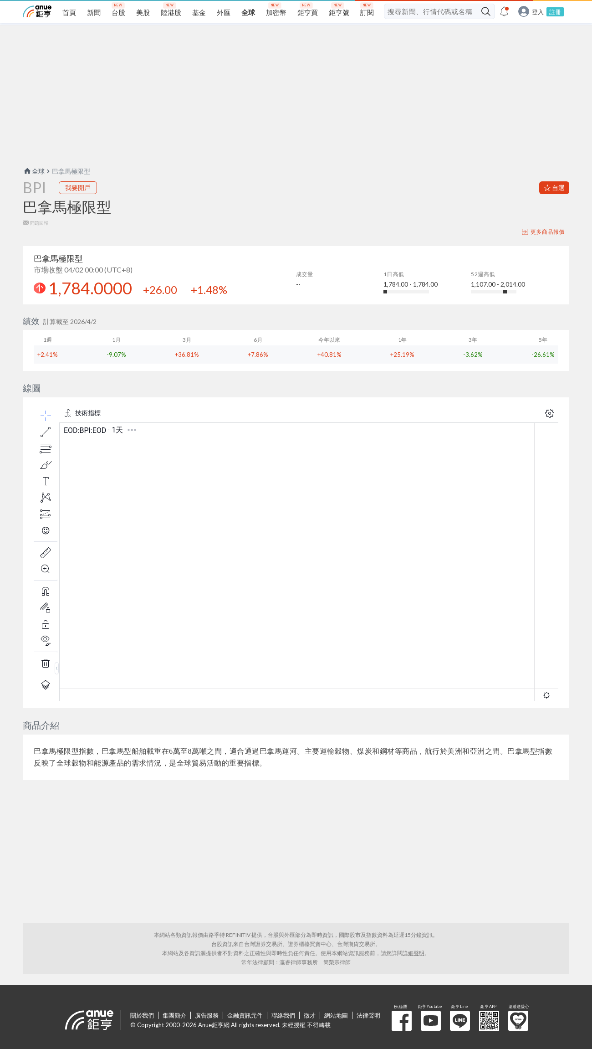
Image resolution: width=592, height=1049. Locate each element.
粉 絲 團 (402, 1021)
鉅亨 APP (489, 1021)
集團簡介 (174, 1015)
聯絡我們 (283, 1015)
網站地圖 (336, 1015)
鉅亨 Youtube (431, 1021)
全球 (34, 171)
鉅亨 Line (460, 1021)
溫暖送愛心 (518, 1021)
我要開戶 (78, 187)
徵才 (310, 1015)
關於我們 (142, 1015)
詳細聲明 (413, 953)
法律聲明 (368, 1015)
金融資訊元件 (245, 1015)
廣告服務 (207, 1015)
